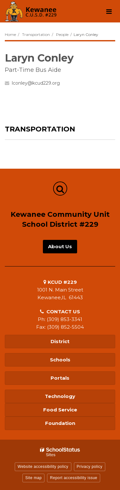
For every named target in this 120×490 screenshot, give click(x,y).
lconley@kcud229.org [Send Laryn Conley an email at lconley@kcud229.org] (36, 83)
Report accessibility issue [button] (73, 478)
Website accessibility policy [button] (43, 466)
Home (10, 34)
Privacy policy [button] (89, 466)
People (62, 34)
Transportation (36, 34)
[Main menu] (109, 11)
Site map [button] (33, 478)
